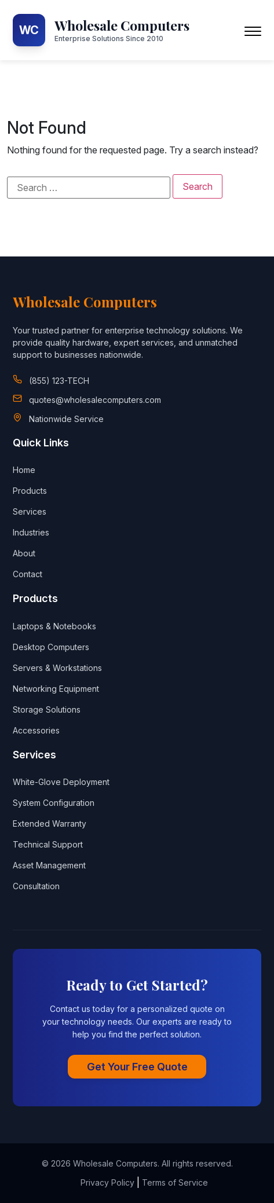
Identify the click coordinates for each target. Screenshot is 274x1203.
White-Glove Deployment (61, 782)
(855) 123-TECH (59, 381)
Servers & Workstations (57, 668)
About (24, 553)
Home (24, 470)
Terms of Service (175, 1182)
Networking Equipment (56, 689)
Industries (31, 532)
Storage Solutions (47, 709)
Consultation (36, 886)
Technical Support (48, 844)
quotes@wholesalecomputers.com (95, 400)
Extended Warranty (49, 823)
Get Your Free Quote (137, 1067)
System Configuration (53, 803)
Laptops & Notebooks (54, 626)
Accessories (36, 730)
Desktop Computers (51, 647)
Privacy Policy (107, 1182)
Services (29, 511)
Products (30, 491)
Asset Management (49, 865)
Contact (27, 574)
